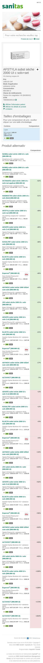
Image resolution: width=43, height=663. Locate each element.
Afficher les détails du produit (14, 107)
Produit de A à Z (26, 39)
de (37, 2)
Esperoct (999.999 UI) (10, 273)
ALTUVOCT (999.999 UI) (11, 377)
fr (39, 2)
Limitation (7, 109)
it (40, 2)
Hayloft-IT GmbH (34, 649)
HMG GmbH (20, 645)
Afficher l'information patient (14, 104)
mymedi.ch (28, 645)
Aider (37, 39)
